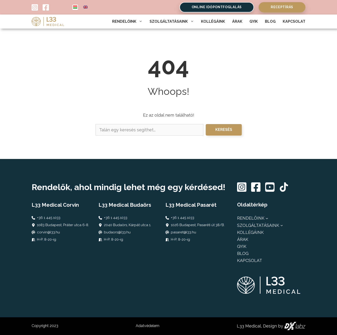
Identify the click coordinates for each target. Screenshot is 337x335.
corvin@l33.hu (48, 232)
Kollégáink (213, 21)
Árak (237, 21)
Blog (270, 21)
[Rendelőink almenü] (267, 218)
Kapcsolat (294, 21)
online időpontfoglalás (217, 7)
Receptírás (282, 7)
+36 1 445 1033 (48, 218)
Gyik (253, 21)
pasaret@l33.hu (183, 232)
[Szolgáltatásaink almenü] (281, 225)
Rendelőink (127, 22)
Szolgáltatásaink (172, 22)
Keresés (223, 129)
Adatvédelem (147, 326)
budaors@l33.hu (117, 232)
